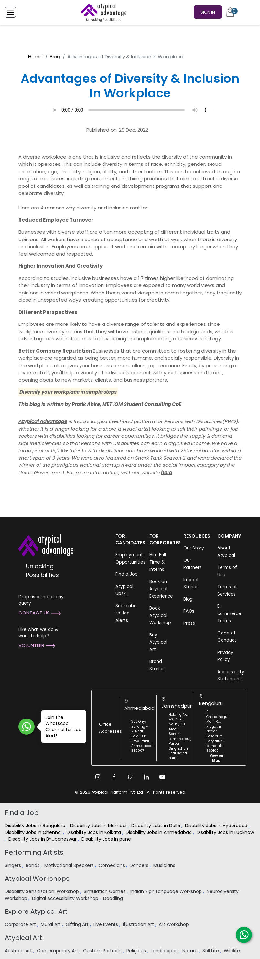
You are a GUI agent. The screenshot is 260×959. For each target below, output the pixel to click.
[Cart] (230, 12)
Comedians (112, 865)
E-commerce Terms (229, 613)
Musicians (165, 865)
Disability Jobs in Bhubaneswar (43, 839)
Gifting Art (78, 924)
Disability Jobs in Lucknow (225, 832)
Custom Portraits (103, 950)
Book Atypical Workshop (160, 615)
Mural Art (51, 924)
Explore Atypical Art (36, 911)
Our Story (193, 548)
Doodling (113, 898)
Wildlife (232, 950)
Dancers (140, 865)
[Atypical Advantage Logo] (45, 544)
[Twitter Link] (130, 777)
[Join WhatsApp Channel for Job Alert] (26, 727)
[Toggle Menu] (10, 12)
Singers (13, 865)
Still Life (211, 950)
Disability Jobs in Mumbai (99, 825)
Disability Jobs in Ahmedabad (159, 832)
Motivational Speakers (69, 865)
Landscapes (165, 950)
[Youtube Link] (162, 777)
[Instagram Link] (97, 777)
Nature (190, 950)
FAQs (188, 611)
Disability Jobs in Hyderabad (217, 825)
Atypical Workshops (37, 878)
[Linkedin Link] (146, 777)
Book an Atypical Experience (161, 589)
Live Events (106, 924)
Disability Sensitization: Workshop (42, 891)
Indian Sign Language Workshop (166, 891)
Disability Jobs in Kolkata (94, 832)
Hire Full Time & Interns (157, 562)
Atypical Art (23, 937)
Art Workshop (174, 924)
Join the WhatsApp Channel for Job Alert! (61, 726)
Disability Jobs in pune (106, 839)
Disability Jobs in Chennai (34, 832)
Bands (33, 865)
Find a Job (126, 574)
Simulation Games (105, 891)
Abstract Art (19, 950)
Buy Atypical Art (158, 642)
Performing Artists (34, 852)
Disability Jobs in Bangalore (36, 825)
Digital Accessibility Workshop (66, 898)
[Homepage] (102, 12)
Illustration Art (139, 924)
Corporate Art (21, 924)
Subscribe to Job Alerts (126, 613)
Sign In (207, 12)
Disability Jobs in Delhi (156, 825)
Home (35, 56)
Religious (136, 950)
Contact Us (39, 612)
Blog (55, 56)
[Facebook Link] (113, 777)
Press (189, 623)
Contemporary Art (58, 950)
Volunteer (36, 645)
